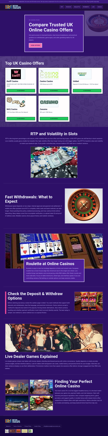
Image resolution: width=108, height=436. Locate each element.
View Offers (35, 45)
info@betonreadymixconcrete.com (52, 426)
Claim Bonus (21, 90)
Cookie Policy (37, 426)
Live (93, 7)
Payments (86, 7)
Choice (100, 7)
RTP (62, 7)
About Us (8, 426)
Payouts (68, 7)
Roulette (77, 7)
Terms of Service (17, 426)
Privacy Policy (27, 426)
